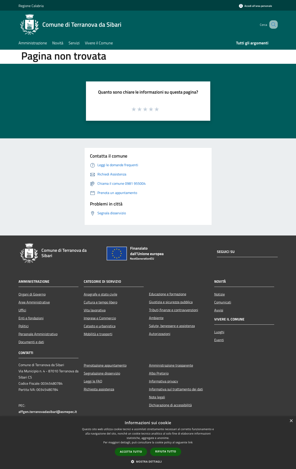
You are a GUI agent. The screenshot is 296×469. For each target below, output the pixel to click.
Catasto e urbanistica (99, 326)
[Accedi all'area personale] (255, 6)
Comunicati (222, 302)
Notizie (219, 294)
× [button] (291, 421)
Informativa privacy (163, 381)
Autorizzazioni (159, 333)
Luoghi (219, 332)
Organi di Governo (32, 294)
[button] (148, 461)
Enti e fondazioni (31, 318)
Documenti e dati (31, 342)
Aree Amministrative (34, 302)
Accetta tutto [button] (131, 452)
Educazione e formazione (167, 294)
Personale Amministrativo (38, 334)
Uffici (22, 310)
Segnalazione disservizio (102, 373)
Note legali (157, 397)
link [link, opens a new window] (190, 442)
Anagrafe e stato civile (100, 294)
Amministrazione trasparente (171, 365)
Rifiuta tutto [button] (165, 451)
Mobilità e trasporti (98, 334)
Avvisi (218, 310)
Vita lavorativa (95, 310)
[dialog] (148, 442)
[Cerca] (272, 24)
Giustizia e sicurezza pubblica (171, 302)
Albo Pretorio (159, 373)
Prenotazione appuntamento (105, 365)
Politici (24, 326)
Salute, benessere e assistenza (172, 325)
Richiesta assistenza (99, 389)
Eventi (219, 340)
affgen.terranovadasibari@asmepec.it (48, 411)
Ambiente (156, 317)
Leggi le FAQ (93, 381)
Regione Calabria (31, 5)
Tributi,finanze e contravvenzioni (173, 310)
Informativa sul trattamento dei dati (176, 389)
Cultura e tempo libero (100, 302)
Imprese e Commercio (100, 318)
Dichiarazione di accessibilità (170, 405)
